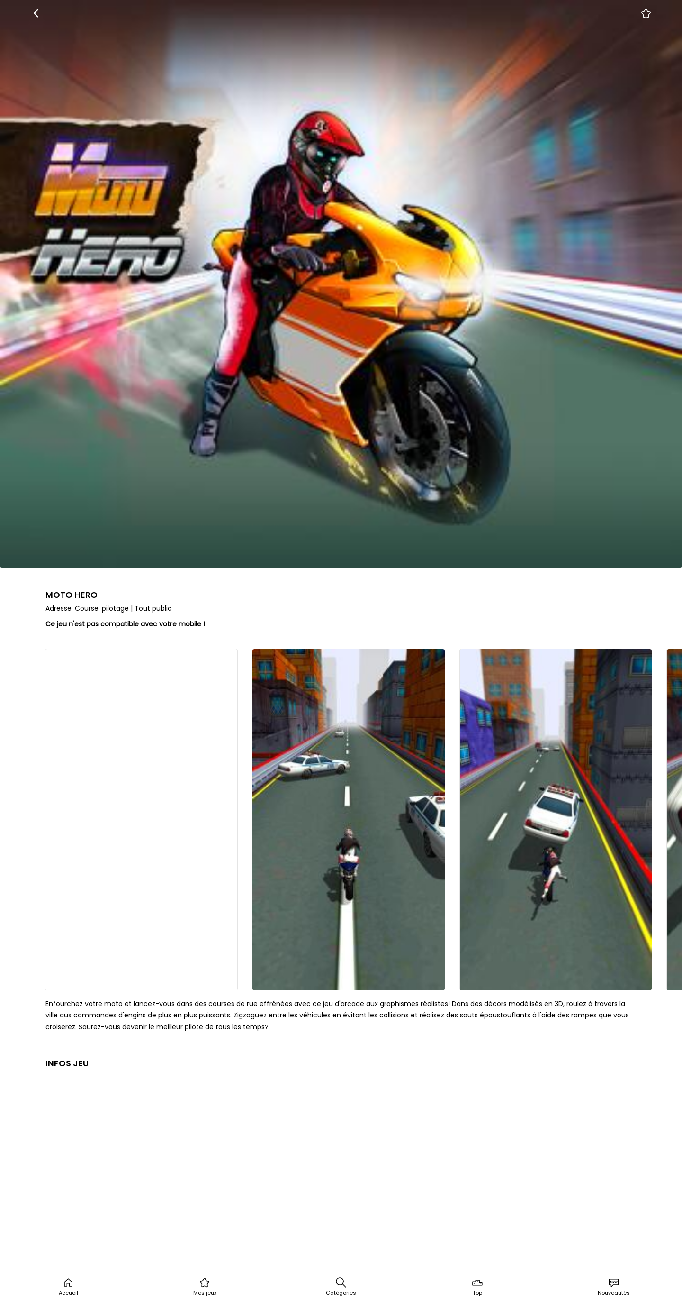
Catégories (341, 1287)
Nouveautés (614, 1287)
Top (477, 1287)
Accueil (68, 1287)
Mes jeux (204, 1287)
